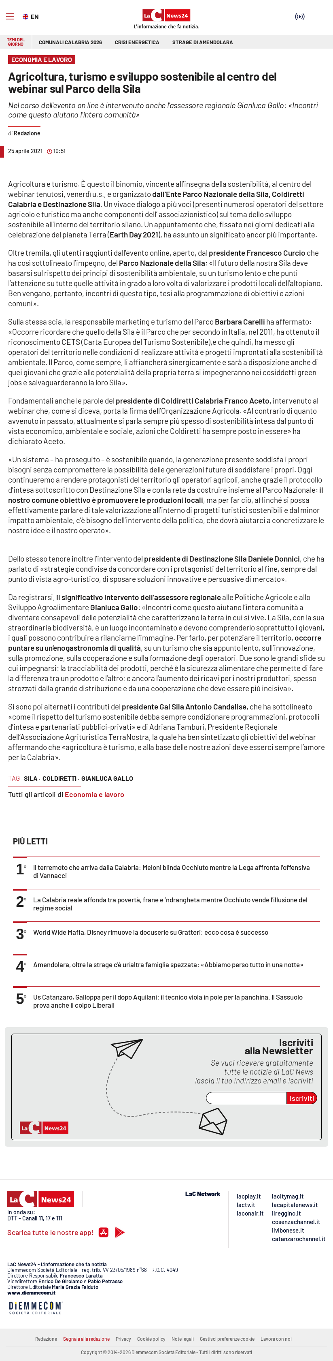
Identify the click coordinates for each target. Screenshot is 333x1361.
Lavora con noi (276, 1339)
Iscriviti (302, 1098)
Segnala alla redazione (86, 1339)
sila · (32, 778)
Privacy (123, 1339)
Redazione (46, 1339)
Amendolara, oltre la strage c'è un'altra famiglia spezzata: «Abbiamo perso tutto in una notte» (168, 964)
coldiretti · (60, 778)
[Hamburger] (10, 17)
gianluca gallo (107, 778)
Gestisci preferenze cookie (227, 1339)
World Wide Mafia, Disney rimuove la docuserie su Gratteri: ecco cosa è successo (150, 932)
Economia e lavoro (94, 794)
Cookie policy (151, 1339)
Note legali (183, 1339)
